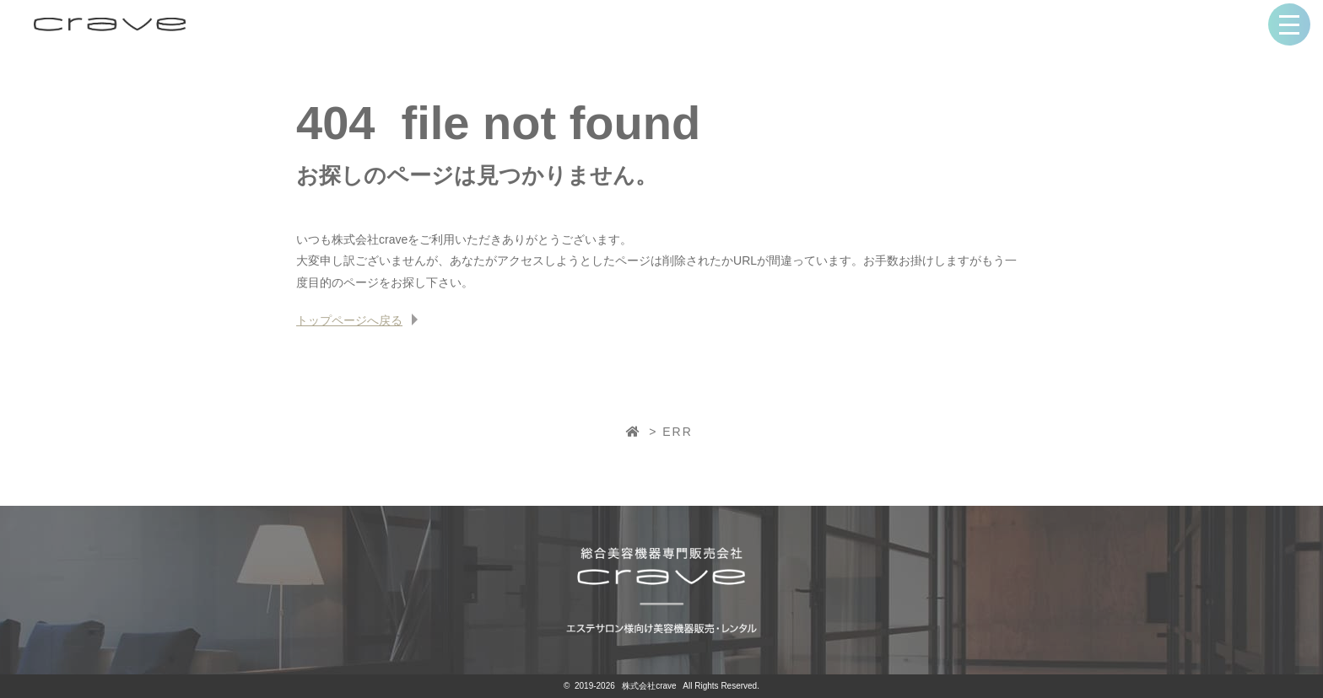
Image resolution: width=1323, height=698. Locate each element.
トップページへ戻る (349, 320)
